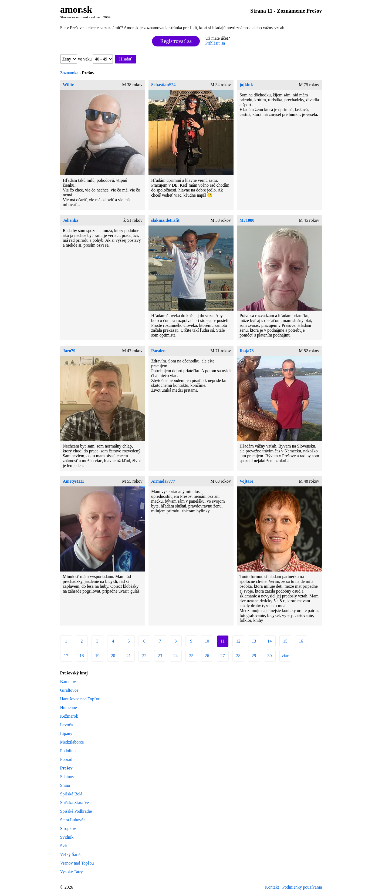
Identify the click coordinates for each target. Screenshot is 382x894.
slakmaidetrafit (165, 220)
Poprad (66, 759)
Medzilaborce (72, 742)
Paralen (158, 350)
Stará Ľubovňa (73, 820)
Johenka (71, 220)
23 (160, 655)
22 (144, 655)
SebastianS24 (163, 84)
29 (254, 655)
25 (191, 655)
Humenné (68, 707)
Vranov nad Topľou (77, 863)
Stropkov (68, 828)
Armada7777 (163, 481)
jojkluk (246, 84)
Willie (68, 84)
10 (207, 641)
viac (285, 655)
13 (254, 641)
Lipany (66, 733)
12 (238, 641)
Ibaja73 (246, 350)
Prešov (66, 768)
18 (82, 655)
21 (129, 655)
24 (176, 655)
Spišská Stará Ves (75, 802)
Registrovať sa (176, 41)
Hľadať (125, 59)
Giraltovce (69, 690)
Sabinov (67, 776)
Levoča (66, 724)
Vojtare (246, 481)
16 (301, 641)
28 (238, 655)
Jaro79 (69, 350)
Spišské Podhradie (76, 811)
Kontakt (272, 887)
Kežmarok (69, 716)
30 (270, 655)
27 (223, 655)
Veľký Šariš (70, 854)
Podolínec (68, 750)
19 (97, 655)
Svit (63, 845)
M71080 (246, 220)
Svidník (67, 837)
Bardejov (68, 681)
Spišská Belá (71, 794)
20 (113, 655)
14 (270, 641)
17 (66, 655)
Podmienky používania (302, 887)
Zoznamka (69, 72)
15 (285, 641)
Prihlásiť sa (215, 43)
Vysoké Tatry (71, 871)
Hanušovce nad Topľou (80, 699)
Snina (65, 785)
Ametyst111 (73, 481)
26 (207, 655)
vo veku (95, 59)
